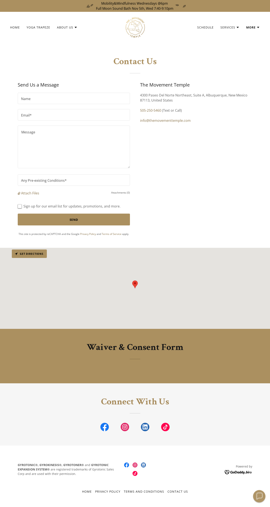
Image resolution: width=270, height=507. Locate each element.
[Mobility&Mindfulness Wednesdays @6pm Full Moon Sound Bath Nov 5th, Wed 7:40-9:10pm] (135, 6)
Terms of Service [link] (112, 234)
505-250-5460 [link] (150, 110)
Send (74, 220)
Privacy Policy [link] (88, 234)
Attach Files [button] (30, 193)
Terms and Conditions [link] (144, 491)
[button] (67, 27)
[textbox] (74, 98)
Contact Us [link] (177, 491)
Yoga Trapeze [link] (38, 27)
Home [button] (87, 491)
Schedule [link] (205, 27)
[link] (135, 27)
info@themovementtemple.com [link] (165, 120)
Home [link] (15, 27)
